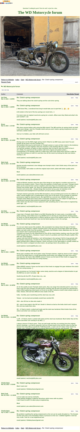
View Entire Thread (73, 94)
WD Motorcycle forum (33, 80)
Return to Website (7, 80)
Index (17, 80)
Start (22, 80)
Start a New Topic (5, 90)
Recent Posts (6, 82)
